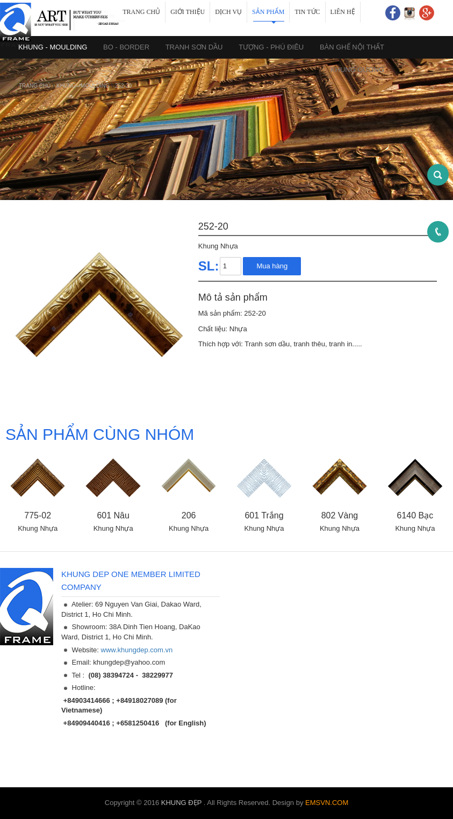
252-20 (123, 86)
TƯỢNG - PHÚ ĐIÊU (271, 47)
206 (189, 515)
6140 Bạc (415, 515)
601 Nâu (113, 515)
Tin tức (307, 12)
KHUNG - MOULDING (83, 86)
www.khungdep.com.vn (137, 650)
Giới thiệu (187, 12)
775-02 (37, 515)
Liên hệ (342, 12)
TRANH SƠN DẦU (194, 47)
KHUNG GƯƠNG (357, 70)
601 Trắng (264, 515)
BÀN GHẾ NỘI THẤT (352, 47)
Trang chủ (141, 12)
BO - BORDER (126, 47)
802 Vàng (339, 515)
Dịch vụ (228, 12)
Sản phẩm (268, 12)
